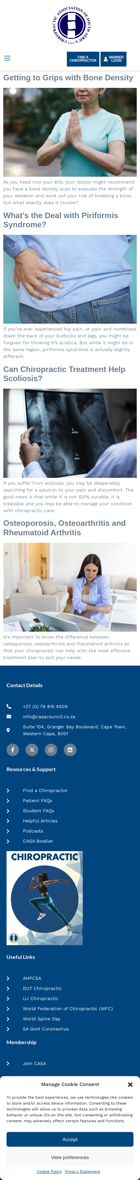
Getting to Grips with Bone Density (68, 77)
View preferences (70, 1157)
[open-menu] (6, 58)
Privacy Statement (82, 1171)
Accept (70, 1139)
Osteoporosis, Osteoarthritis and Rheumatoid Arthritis (64, 528)
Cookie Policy (49, 1171)
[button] (130, 1084)
